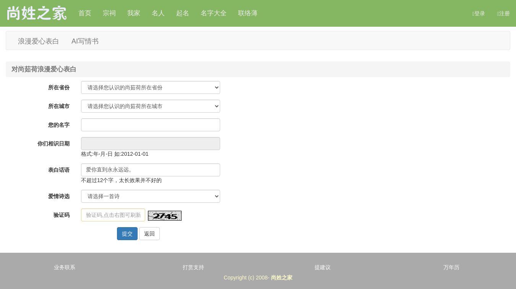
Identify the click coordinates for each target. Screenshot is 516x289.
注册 (503, 13)
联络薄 (248, 13)
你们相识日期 (53, 143)
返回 (149, 234)
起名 (182, 13)
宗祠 (109, 13)
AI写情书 (85, 40)
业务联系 (64, 267)
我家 (133, 13)
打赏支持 (193, 267)
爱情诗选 (59, 196)
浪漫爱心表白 (38, 40)
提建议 (323, 267)
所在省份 (59, 87)
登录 (478, 13)
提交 (127, 234)
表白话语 (59, 170)
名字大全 (214, 13)
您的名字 (59, 125)
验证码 (62, 215)
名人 (158, 13)
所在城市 (59, 106)
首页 (84, 13)
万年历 (451, 267)
